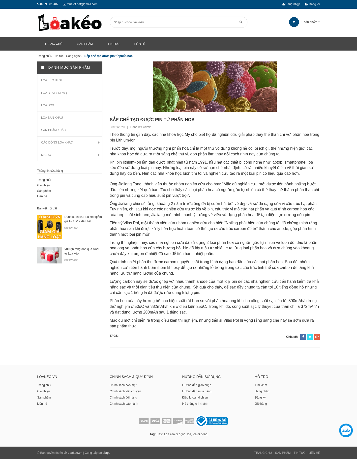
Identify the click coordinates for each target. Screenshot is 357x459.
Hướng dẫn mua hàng (196, 391)
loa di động (200, 434)
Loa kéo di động (174, 434)
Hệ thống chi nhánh (195, 403)
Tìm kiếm (261, 385)
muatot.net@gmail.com (82, 4)
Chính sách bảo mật (123, 385)
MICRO (46, 155)
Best (159, 434)
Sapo (106, 453)
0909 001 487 (49, 4)
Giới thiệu (43, 185)
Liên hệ (42, 196)
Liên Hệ (314, 453)
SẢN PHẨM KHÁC (53, 130)
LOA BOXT (48, 105)
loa (189, 434)
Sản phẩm (44, 191)
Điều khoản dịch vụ (195, 397)
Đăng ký (312, 4)
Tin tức (299, 453)
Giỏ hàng (261, 403)
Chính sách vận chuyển (125, 391)
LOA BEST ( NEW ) (54, 93)
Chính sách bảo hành (124, 403)
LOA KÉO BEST (52, 80)
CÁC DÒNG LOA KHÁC (57, 142)
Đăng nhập (291, 4)
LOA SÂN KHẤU (52, 117)
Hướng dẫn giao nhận (196, 385)
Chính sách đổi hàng (123, 397)
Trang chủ (44, 180)
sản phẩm (304, 22)
